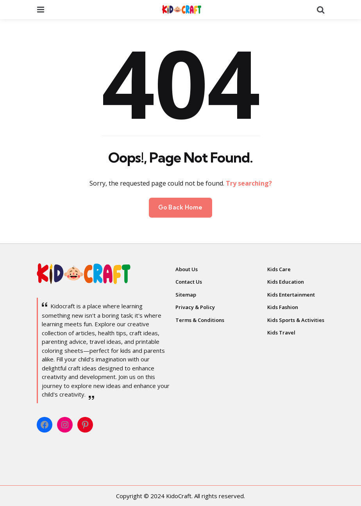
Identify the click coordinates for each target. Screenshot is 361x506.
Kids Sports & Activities (295, 320)
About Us (186, 269)
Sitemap (185, 294)
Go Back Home (180, 207)
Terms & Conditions (199, 320)
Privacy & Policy (195, 307)
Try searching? (249, 183)
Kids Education (285, 281)
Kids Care (279, 269)
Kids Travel (281, 332)
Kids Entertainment (291, 294)
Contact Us (188, 281)
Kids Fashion (282, 307)
